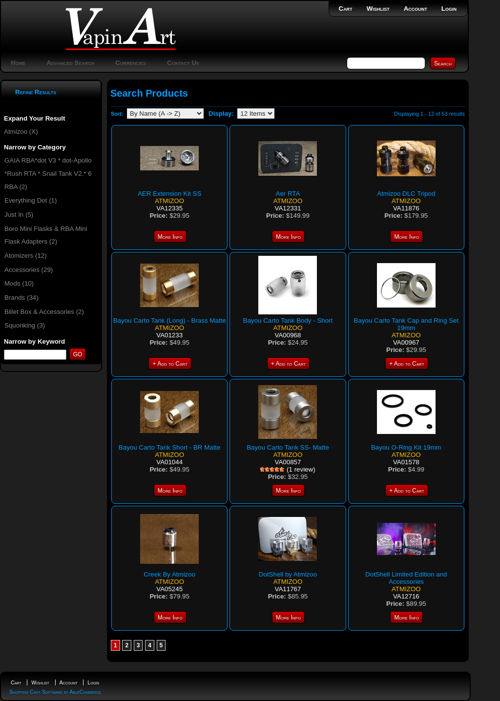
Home (18, 62)
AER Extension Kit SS (169, 193)
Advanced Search (70, 62)
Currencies (130, 62)
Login (449, 8)
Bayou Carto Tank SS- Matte (288, 447)
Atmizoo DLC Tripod (406, 193)
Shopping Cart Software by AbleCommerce (55, 692)
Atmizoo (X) (21, 131)
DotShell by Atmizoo (288, 574)
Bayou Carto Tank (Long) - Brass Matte (169, 320)
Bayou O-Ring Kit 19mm (406, 447)
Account (415, 8)
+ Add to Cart (169, 363)
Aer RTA (288, 193)
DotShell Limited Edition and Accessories (406, 578)
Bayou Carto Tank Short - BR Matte (170, 447)
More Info (170, 236)
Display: (221, 113)
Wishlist (378, 8)
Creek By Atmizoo (169, 574)
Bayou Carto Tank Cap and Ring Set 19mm (406, 324)
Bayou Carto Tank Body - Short (288, 320)
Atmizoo (169, 201)
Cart (346, 8)
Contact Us (183, 62)
